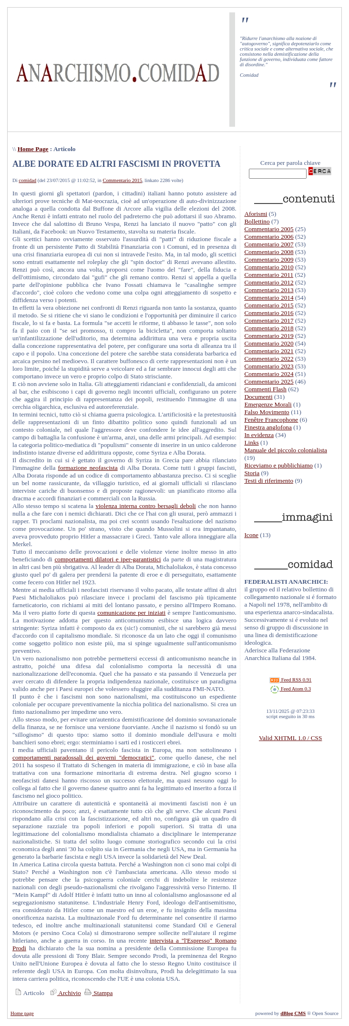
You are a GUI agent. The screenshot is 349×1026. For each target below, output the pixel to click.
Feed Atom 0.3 (290, 688)
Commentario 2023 (268, 366)
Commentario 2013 (268, 290)
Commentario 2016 (268, 312)
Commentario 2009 (268, 259)
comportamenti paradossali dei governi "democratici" (83, 757)
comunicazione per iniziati (131, 612)
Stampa (97, 992)
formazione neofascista (88, 467)
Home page (22, 1013)
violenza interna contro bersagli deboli (146, 505)
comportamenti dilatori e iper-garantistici (107, 559)
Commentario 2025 (268, 381)
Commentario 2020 (268, 343)
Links (251, 442)
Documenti (258, 396)
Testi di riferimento (268, 480)
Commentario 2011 (268, 274)
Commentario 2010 (268, 267)
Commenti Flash (265, 389)
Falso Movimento (266, 412)
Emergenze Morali (267, 404)
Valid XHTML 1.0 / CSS (290, 738)
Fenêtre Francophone (271, 419)
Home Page (33, 148)
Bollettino (256, 221)
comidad (27, 180)
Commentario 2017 (268, 320)
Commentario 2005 (268, 229)
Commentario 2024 (268, 373)
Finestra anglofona (268, 427)
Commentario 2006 (268, 236)
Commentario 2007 (268, 244)
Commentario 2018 (268, 328)
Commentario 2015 (122, 180)
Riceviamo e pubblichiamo (278, 465)
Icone (251, 534)
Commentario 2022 (268, 358)
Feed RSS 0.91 (290, 679)
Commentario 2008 (268, 251)
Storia (251, 473)
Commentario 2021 (268, 351)
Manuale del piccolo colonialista (285, 450)
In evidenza (259, 434)
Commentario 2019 (268, 335)
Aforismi (255, 213)
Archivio (64, 992)
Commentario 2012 (268, 282)
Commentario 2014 (268, 297)
